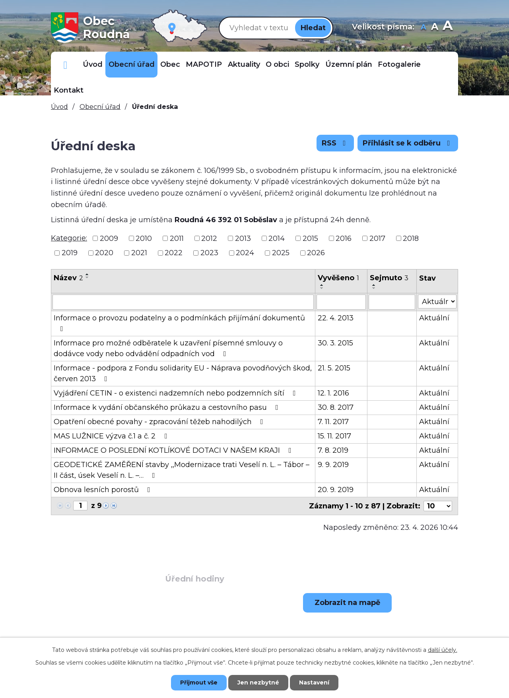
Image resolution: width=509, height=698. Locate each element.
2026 (316, 252)
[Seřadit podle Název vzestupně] (87, 274)
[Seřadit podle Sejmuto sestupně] (374, 288)
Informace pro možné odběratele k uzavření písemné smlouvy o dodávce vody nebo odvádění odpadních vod (168, 348)
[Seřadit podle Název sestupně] (87, 277)
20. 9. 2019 (336, 489)
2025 (280, 252)
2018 (411, 238)
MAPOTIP (204, 64)
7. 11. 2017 (333, 421)
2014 (276, 238)
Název (68, 277)
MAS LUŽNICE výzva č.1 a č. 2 (112, 436)
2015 (310, 238)
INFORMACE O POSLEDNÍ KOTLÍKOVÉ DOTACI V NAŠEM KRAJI (174, 450)
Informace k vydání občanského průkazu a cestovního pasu (168, 407)
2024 (245, 252)
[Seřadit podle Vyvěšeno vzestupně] (322, 285)
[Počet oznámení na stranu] (438, 506)
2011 (177, 238)
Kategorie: (69, 238)
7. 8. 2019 (333, 450)
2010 (144, 238)
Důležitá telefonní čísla (65, 65)
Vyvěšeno (338, 277)
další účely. (442, 649)
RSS (335, 143)
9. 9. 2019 (333, 464)
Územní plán (348, 64)
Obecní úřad (132, 64)
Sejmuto (389, 277)
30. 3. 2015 (335, 343)
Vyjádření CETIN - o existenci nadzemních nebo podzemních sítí (176, 393)
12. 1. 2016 (333, 393)
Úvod (93, 64)
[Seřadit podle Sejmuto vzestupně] (374, 285)
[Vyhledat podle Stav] (437, 301)
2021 (139, 252)
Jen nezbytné (258, 682)
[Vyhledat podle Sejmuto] (392, 302)
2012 (209, 238)
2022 (174, 252)
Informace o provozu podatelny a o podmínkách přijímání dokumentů (179, 323)
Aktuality (244, 64)
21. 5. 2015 (334, 368)
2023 (209, 252)
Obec (170, 64)
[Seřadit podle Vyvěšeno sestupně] (322, 288)
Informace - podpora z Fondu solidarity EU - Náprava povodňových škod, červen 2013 (183, 373)
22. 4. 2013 (336, 318)
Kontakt (69, 90)
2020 (104, 252)
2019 (70, 252)
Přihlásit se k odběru (408, 143)
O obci (277, 64)
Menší (424, 28)
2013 (243, 238)
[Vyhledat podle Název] (183, 302)
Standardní (435, 28)
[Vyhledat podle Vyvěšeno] (341, 302)
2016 (344, 238)
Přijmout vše (199, 682)
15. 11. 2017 (334, 436)
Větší (448, 28)
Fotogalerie (399, 64)
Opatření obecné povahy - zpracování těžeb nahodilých (160, 421)
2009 (109, 238)
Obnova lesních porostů (103, 489)
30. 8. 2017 (336, 407)
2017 (377, 238)
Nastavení (314, 682)
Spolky (307, 64)
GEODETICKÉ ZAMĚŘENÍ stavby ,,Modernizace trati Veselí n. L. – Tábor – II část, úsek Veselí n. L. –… (181, 470)
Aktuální (434, 318)
